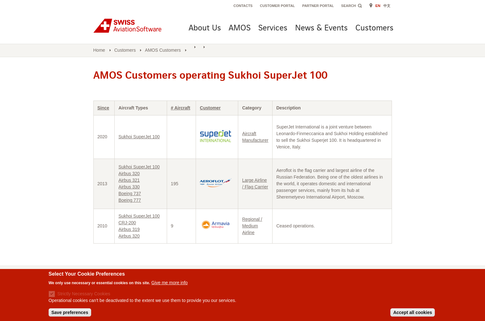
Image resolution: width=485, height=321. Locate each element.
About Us (205, 28)
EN (378, 6)
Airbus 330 (129, 186)
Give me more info (170, 283)
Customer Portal (277, 6)
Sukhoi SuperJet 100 (139, 136)
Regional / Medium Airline (252, 226)
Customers (374, 28)
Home (99, 50)
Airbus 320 (129, 173)
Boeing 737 (129, 193)
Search (348, 6)
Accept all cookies (412, 313)
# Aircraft (180, 107)
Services (272, 28)
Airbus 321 (129, 180)
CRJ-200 (127, 222)
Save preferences (69, 313)
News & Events (321, 28)
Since (103, 107)
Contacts (243, 6)
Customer (210, 107)
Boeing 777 (129, 200)
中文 (386, 6)
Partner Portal (318, 6)
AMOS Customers (163, 50)
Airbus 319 (129, 229)
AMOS (240, 28)
